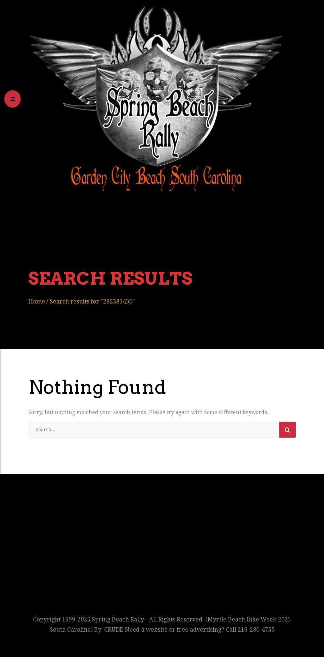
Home (36, 301)
